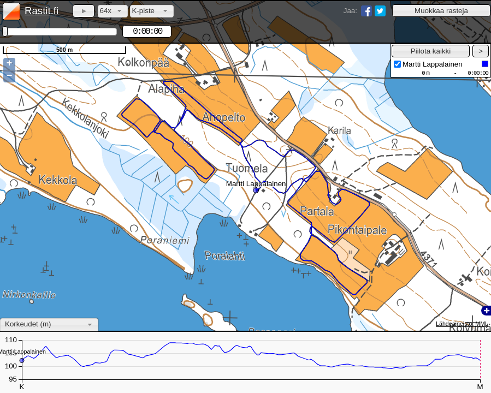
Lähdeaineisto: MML (462, 323)
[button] (441, 10)
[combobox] (113, 11)
